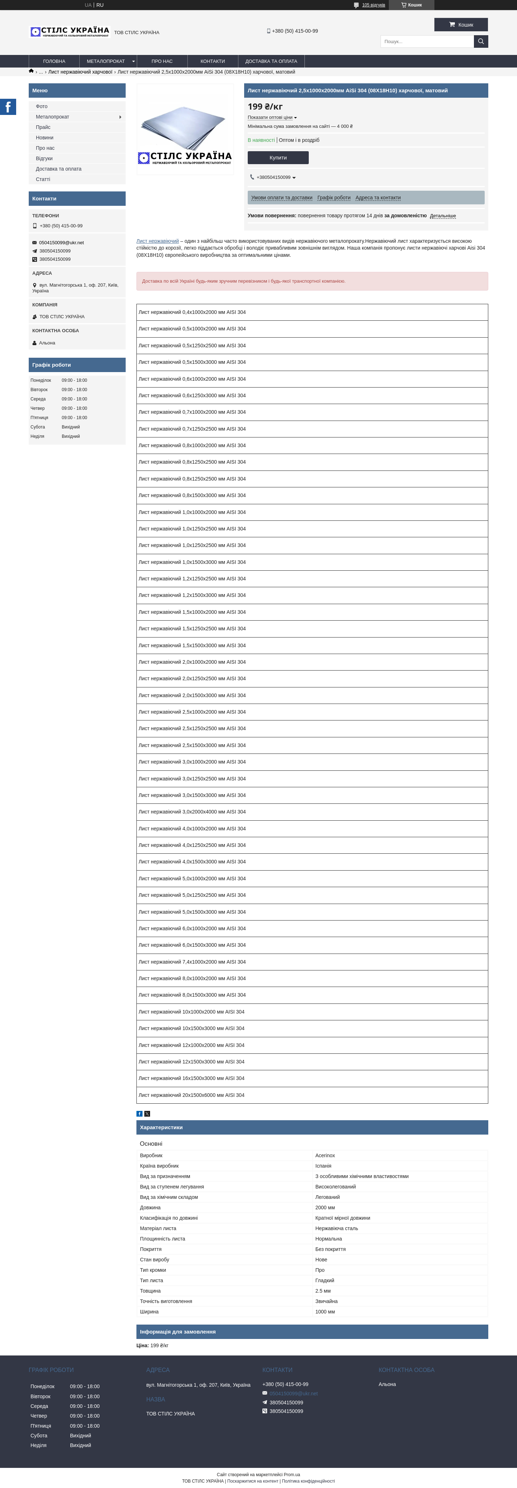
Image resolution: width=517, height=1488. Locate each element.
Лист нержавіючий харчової (80, 72)
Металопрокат (106, 61)
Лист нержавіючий (157, 241)
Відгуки (44, 158)
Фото (41, 106)
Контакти (213, 61)
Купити (278, 157)
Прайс (43, 127)
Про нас (162, 61)
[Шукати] (481, 41)
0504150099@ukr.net (61, 242)
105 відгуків (373, 5)
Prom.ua (292, 1474)
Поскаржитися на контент (252, 1481)
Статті (43, 179)
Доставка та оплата (271, 61)
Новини (44, 137)
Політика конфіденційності (308, 1481)
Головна (54, 61)
